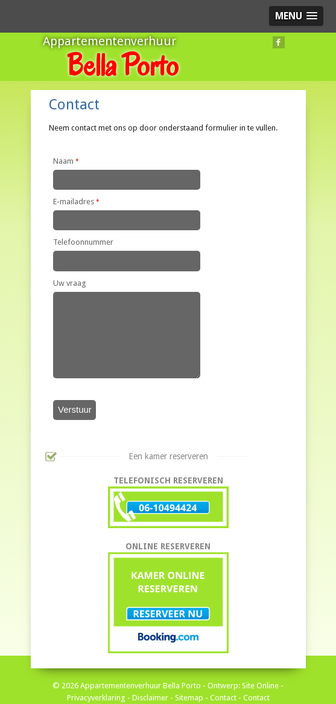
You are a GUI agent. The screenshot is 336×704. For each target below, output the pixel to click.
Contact (223, 697)
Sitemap (189, 697)
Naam (66, 161)
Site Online (260, 685)
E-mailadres (76, 201)
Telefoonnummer (83, 242)
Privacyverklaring (96, 697)
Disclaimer (150, 697)
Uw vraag (69, 283)
